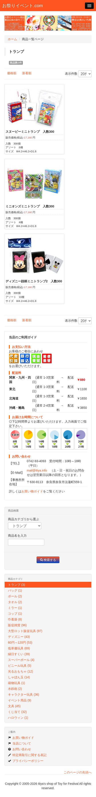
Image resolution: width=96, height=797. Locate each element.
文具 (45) (14, 706)
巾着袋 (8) (15, 619)
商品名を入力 (17, 535)
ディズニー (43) (19, 636)
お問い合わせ (19, 749)
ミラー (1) (15, 608)
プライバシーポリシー (25, 761)
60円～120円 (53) (20, 642)
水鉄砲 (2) (15, 689)
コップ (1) (15, 613)
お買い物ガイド (32, 491)
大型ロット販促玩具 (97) (25, 631)
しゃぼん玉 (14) (19, 677)
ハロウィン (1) (18, 717)
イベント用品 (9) (19, 700)
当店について (19, 743)
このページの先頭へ (78, 772)
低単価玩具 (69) (19, 648)
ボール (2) (15, 596)
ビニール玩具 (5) (19, 665)
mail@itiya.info (37, 470)
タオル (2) (15, 602)
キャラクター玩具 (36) (23, 694)
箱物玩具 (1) (16, 683)
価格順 (11, 73)
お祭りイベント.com (22, 5)
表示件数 (78, 73)
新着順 (26, 73)
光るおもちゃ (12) (20, 671)
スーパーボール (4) (21, 660)
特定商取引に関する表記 (27, 755)
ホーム (12, 39)
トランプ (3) (16, 584)
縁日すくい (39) (19, 654)
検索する (48, 560)
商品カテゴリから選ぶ (23, 519)
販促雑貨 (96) (17, 625)
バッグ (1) (15, 590)
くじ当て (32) (17, 712)
